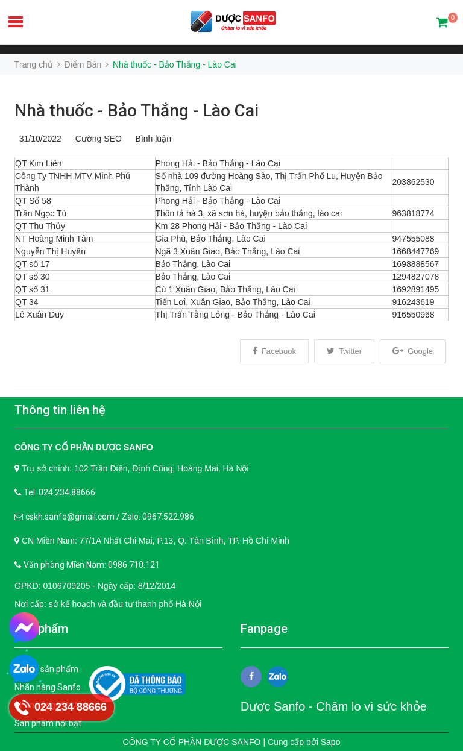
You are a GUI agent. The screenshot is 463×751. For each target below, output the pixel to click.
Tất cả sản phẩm (46, 669)
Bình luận (151, 138)
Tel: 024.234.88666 (59, 492)
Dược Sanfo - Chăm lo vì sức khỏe (334, 706)
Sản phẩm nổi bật (47, 723)
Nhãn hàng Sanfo (47, 687)
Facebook (274, 351)
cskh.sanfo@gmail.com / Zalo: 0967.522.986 (109, 516)
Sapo (331, 742)
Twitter (344, 351)
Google (412, 351)
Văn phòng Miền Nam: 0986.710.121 (92, 565)
